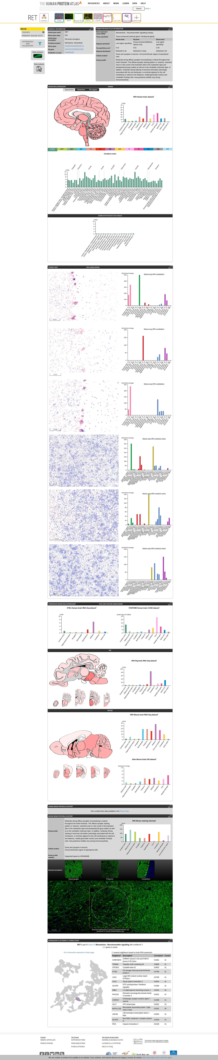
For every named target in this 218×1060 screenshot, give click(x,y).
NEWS (116, 3)
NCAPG (115, 1020)
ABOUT (106, 3)
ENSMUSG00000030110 (74, 46)
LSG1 (114, 977)
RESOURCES (94, 3)
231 (104, 947)
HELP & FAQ (107, 1047)
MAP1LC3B (116, 1009)
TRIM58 (115, 964)
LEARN (125, 3)
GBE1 (114, 990)
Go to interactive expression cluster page (79, 953)
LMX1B (115, 1014)
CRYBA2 (115, 967)
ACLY (114, 1004)
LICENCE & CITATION (111, 1043)
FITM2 (114, 972)
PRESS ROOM (46, 1043)
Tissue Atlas (124, 811)
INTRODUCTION (78, 1040)
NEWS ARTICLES (47, 1040)
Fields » (148, 9)
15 (112, 953)
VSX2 (114, 982)
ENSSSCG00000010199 (74, 49)
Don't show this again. (164, 1058)
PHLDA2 (115, 994)
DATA (134, 3)
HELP (143, 3)
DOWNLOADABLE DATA (112, 1040)
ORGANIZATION (78, 1043)
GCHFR (115, 986)
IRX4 (114, 1024)
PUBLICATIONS (78, 1047)
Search (138, 9)
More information (149, 1058)
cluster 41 (91, 945)
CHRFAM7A (116, 960)
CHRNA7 (115, 1000)
